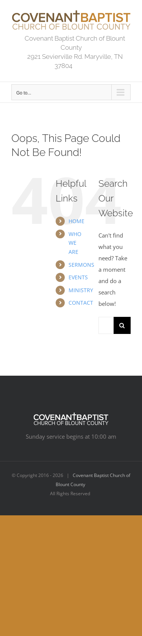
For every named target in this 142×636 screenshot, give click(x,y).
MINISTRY (81, 290)
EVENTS (78, 277)
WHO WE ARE (75, 243)
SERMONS (81, 264)
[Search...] (106, 325)
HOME (76, 221)
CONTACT (81, 302)
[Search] (122, 325)
